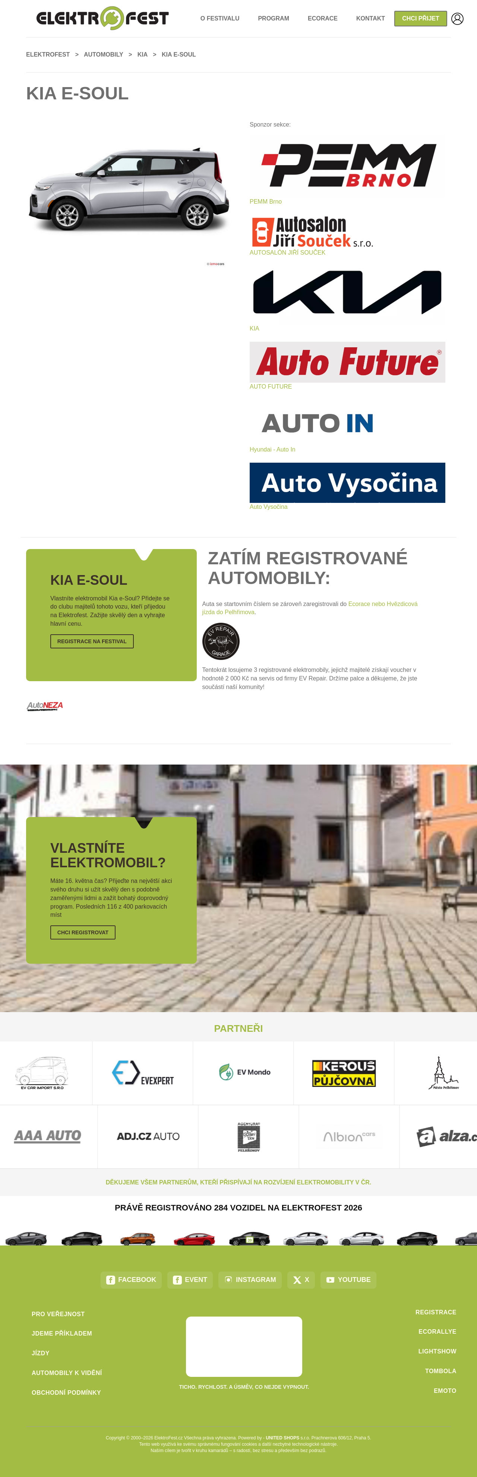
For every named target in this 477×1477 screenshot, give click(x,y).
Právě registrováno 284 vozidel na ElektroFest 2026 (238, 1207)
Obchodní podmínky (66, 1393)
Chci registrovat (82, 932)
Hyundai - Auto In (273, 449)
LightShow (437, 1351)
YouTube (348, 1280)
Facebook (131, 1280)
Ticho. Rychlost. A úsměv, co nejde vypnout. (244, 1387)
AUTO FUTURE (271, 386)
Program (273, 18)
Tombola (441, 1371)
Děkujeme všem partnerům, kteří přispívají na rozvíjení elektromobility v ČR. (238, 1182)
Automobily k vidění (67, 1373)
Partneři (238, 1028)
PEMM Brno (266, 201)
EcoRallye (437, 1331)
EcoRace (323, 18)
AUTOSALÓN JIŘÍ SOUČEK (287, 252)
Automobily (103, 54)
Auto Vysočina (269, 507)
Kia (143, 54)
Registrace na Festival (92, 641)
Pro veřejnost (58, 1314)
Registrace (436, 1312)
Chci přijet (420, 18)
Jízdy (41, 1353)
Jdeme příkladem (62, 1333)
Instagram (250, 1280)
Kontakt (370, 18)
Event (190, 1280)
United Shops (282, 1438)
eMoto (445, 1391)
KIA (254, 328)
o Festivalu (220, 18)
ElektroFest (48, 54)
